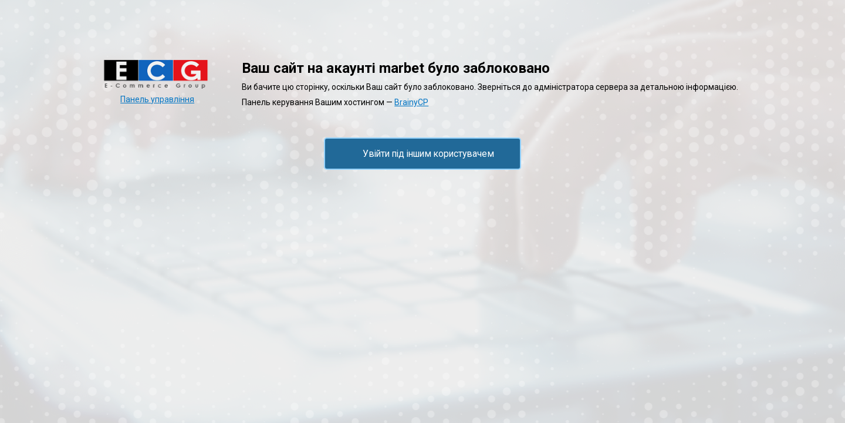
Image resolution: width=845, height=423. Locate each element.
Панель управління (157, 99)
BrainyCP (411, 102)
